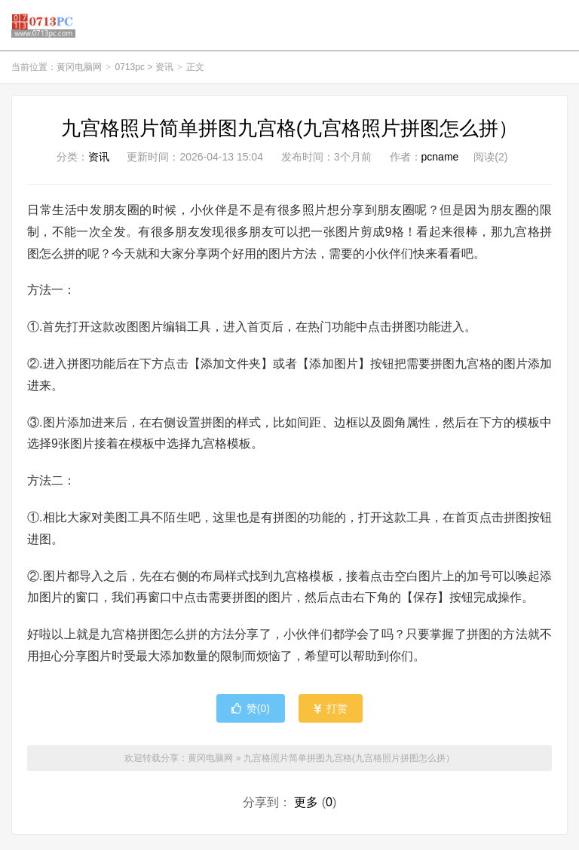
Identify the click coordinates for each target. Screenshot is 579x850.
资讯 (164, 71)
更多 (306, 806)
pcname (440, 160)
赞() (250, 712)
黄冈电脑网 (43, 27)
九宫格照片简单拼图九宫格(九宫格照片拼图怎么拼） (290, 132)
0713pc (130, 71)
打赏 (331, 712)
